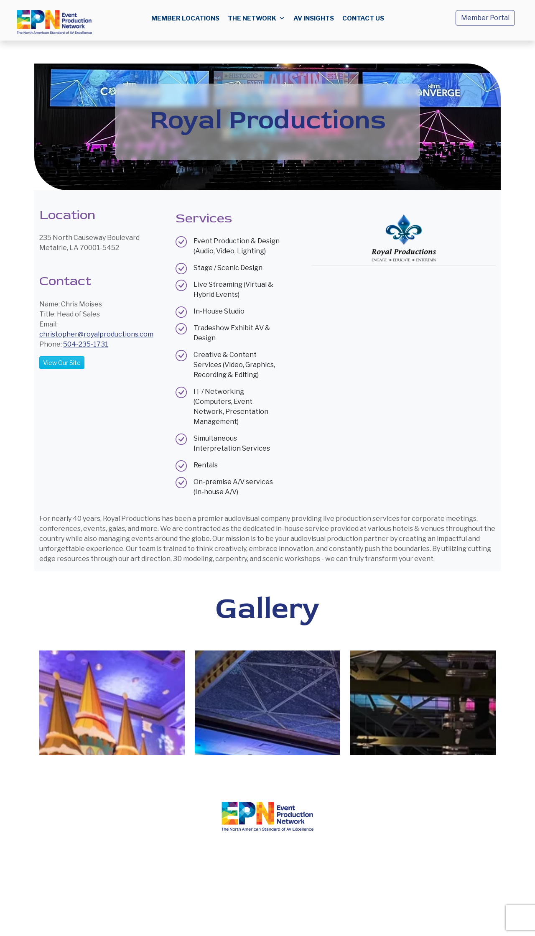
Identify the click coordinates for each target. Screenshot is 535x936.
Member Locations (185, 18)
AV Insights (313, 18)
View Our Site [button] (62, 362)
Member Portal (485, 18)
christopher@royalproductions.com (96, 334)
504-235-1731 (85, 344)
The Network (256, 18)
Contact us (363, 18)
